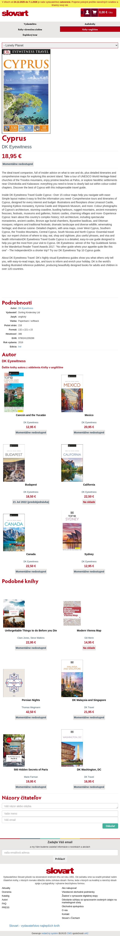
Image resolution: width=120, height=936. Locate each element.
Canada (31, 554)
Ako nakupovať (69, 888)
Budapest (31, 484)
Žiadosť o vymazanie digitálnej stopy (80, 896)
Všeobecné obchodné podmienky (78, 892)
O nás (65, 910)
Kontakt (65, 914)
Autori (5, 899)
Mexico (89, 415)
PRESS (5, 907)
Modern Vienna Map (89, 630)
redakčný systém (49, 933)
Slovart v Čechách (71, 918)
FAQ (4, 903)
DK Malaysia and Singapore (89, 700)
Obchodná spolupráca (72, 906)
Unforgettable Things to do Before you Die (31, 630)
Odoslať (110, 826)
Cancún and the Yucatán (31, 415)
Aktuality (6, 888)
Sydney (89, 554)
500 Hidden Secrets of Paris (31, 769)
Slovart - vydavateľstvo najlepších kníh (34, 925)
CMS (69, 933)
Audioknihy (90, 24)
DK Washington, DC (89, 769)
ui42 (86, 933)
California (89, 484)
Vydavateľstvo (30, 24)
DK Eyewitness (17, 146)
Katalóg (5, 896)
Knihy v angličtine (90, 29)
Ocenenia (6, 892)
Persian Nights (31, 700)
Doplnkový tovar (30, 34)
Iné (19, 346)
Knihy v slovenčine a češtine (30, 29)
